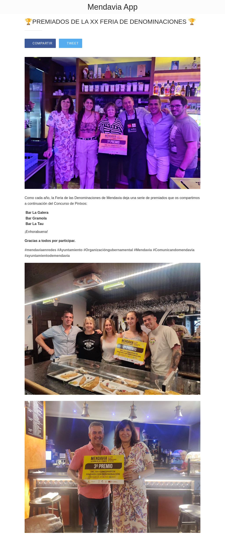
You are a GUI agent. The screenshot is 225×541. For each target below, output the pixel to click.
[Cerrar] (7, 7)
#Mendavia (143, 250)
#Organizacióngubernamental (108, 250)
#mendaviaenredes (40, 250)
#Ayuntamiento (70, 250)
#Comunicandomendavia (173, 250)
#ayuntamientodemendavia (47, 256)
